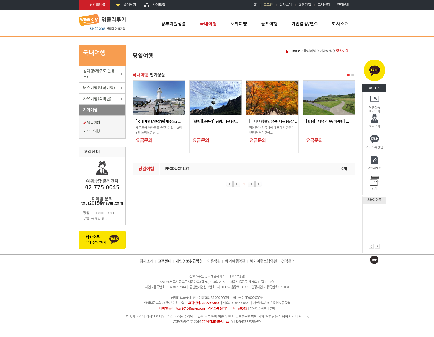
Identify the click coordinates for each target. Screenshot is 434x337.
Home (295, 51)
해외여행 (238, 24)
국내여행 (208, 24)
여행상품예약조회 (374, 109)
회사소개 (286, 4)
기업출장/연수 (304, 24)
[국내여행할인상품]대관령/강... (273, 121)
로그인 (268, 4)
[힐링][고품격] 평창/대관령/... (215, 121)
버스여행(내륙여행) (99, 88)
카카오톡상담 (374, 147)
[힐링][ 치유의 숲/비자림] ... (327, 121)
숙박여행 (93, 131)
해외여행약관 (235, 261)
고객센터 (324, 4)
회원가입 (305, 4)
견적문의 (374, 126)
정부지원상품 (173, 24)
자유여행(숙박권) (97, 99)
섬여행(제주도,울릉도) (99, 74)
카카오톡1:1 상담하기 (96, 239)
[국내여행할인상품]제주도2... (158, 121)
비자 (375, 189)
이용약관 (214, 261)
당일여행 (93, 122)
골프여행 (269, 24)
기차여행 (90, 110)
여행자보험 (374, 168)
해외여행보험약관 (263, 261)
